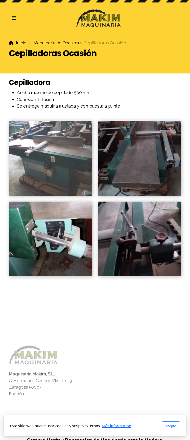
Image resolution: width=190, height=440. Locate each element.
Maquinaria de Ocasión (56, 42)
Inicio (21, 42)
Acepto (171, 426)
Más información (116, 425)
